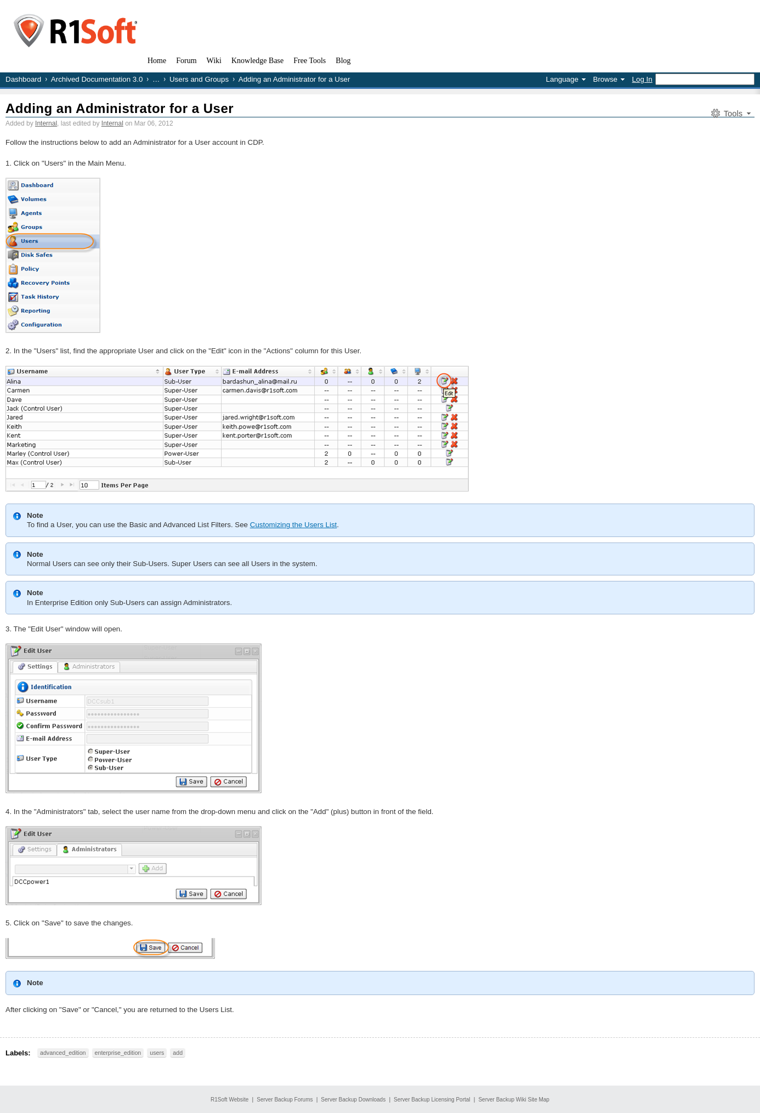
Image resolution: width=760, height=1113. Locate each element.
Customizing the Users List (293, 525)
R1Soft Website (229, 1100)
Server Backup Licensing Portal (432, 1100)
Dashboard (23, 79)
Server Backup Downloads (353, 1100)
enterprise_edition (118, 1052)
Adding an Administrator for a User (119, 108)
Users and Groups (199, 79)
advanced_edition (63, 1052)
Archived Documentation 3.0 (97, 79)
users (157, 1052)
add (178, 1052)
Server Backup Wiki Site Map (513, 1100)
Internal (46, 123)
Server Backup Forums (285, 1100)
